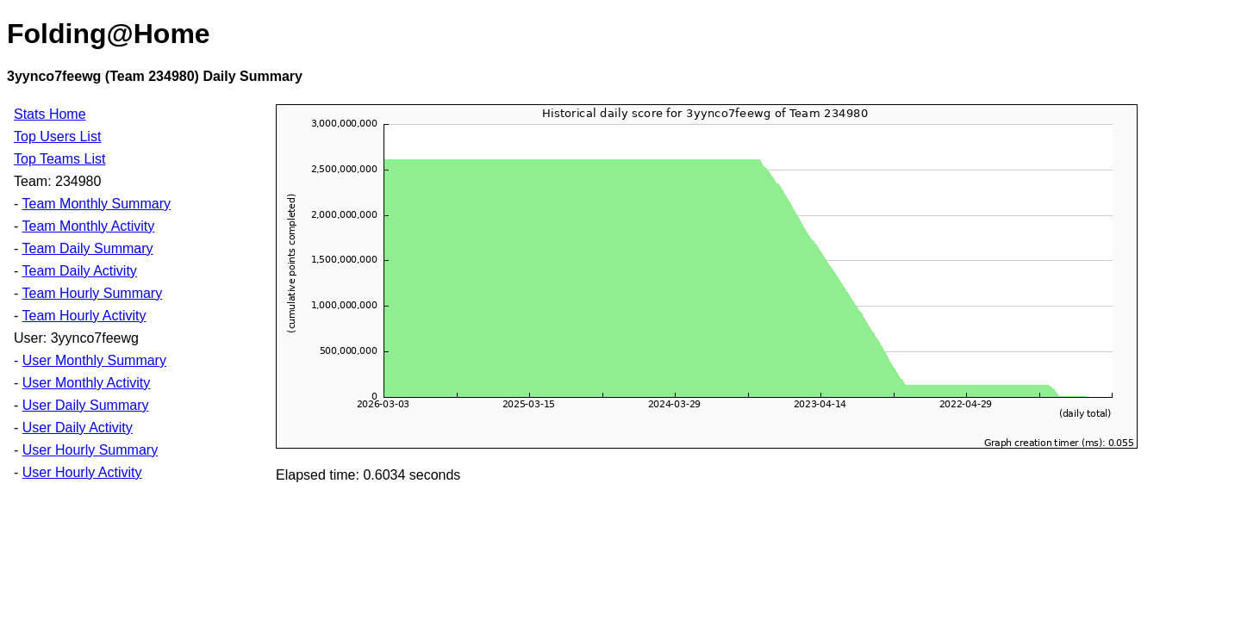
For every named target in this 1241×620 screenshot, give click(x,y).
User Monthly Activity (86, 382)
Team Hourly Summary (92, 293)
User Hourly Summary (90, 450)
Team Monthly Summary (96, 203)
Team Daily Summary (87, 248)
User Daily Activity (77, 427)
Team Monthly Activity (88, 226)
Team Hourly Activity (84, 315)
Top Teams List (59, 159)
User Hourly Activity (82, 472)
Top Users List (57, 136)
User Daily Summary (85, 405)
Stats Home (50, 114)
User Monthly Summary (94, 360)
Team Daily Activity (79, 271)
